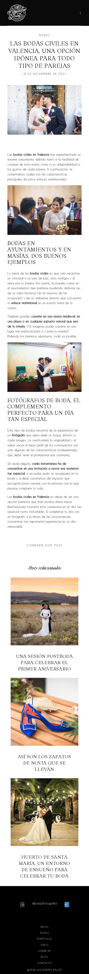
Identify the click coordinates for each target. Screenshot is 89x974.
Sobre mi (44, 951)
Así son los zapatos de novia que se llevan (44, 725)
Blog (44, 957)
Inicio (44, 927)
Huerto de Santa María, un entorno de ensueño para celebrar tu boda (44, 828)
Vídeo (44, 945)
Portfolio (44, 938)
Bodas (44, 35)
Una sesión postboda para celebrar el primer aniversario (44, 624)
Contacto (44, 963)
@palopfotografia (44, 903)
